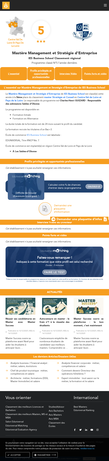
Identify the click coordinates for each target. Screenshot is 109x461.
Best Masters (80, 407)
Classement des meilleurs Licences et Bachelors (25, 408)
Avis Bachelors (56, 411)
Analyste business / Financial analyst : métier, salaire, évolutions (29, 364)
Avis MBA (54, 419)
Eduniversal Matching (17, 425)
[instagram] (97, 430)
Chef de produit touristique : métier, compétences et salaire (29, 372)
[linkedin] (86, 430)
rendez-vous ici (87, 448)
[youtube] (92, 430)
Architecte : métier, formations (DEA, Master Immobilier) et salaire (29, 379)
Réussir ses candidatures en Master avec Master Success (20, 322)
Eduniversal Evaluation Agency (21, 429)
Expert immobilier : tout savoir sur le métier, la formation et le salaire (80, 379)
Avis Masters (55, 415)
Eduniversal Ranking (84, 410)
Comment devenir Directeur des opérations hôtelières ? (78, 372)
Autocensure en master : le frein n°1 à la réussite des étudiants (54, 322)
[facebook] (75, 430)
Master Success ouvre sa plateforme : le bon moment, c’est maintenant (88, 322)
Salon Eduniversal (15, 421)
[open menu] (105, 5)
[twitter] (80, 430)
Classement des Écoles (57, 424)
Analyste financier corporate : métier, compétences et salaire (81, 364)
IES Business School (74, 94)
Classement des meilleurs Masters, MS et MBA (27, 415)
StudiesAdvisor (56, 407)
